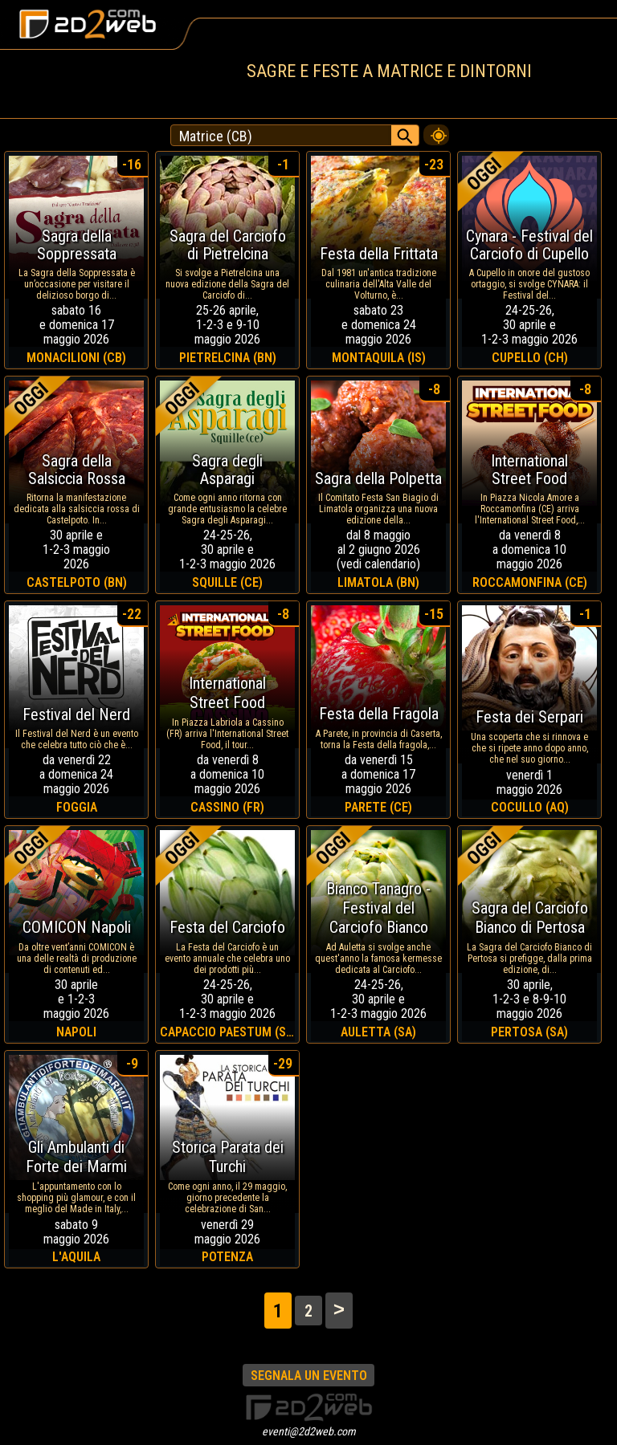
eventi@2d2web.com (309, 1431)
